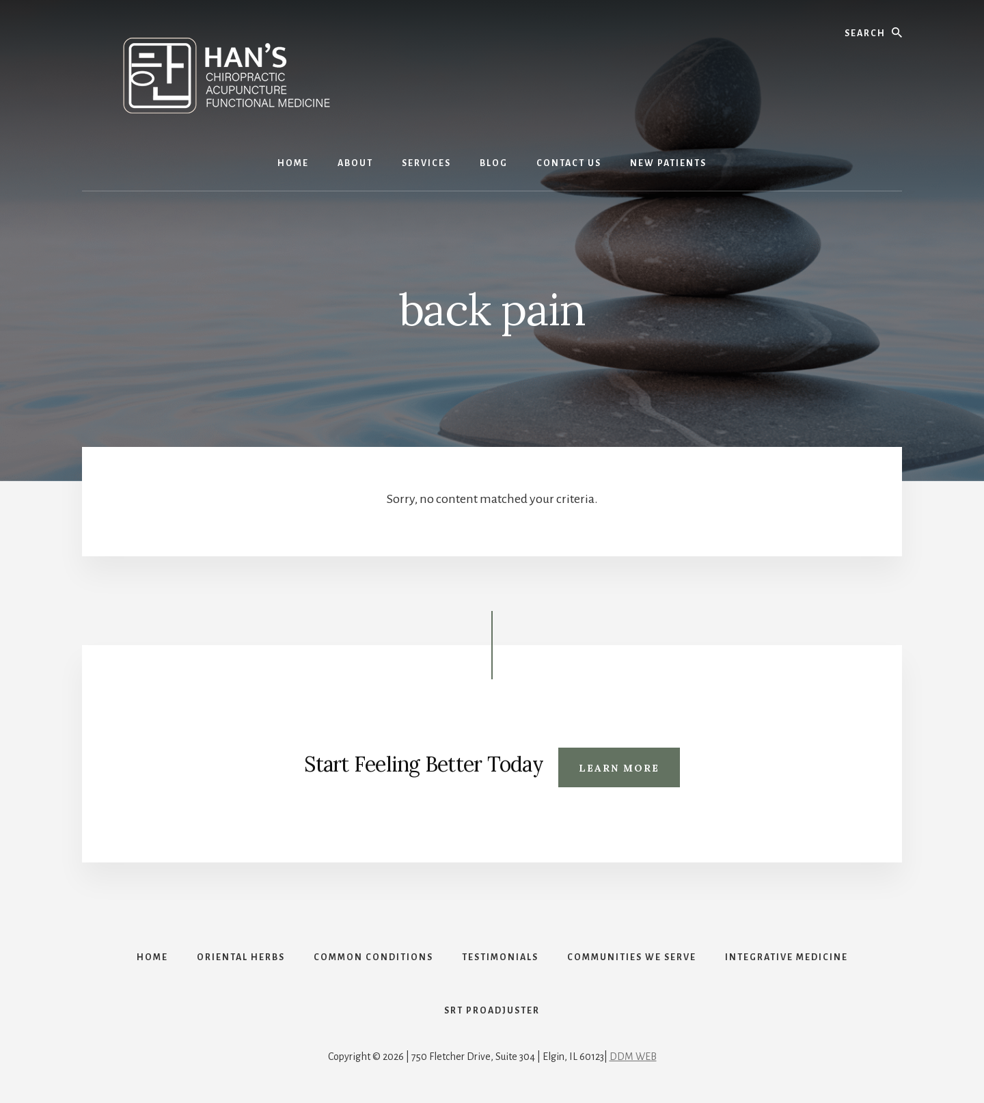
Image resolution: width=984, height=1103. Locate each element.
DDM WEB (633, 1056)
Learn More (619, 768)
